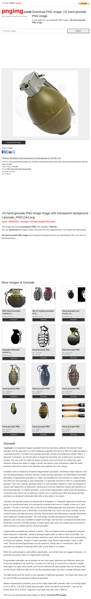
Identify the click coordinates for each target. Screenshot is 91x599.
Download (13, 319)
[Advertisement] (45, 51)
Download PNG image (14, 142)
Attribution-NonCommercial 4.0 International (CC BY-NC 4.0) (35, 158)
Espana (18, 3)
